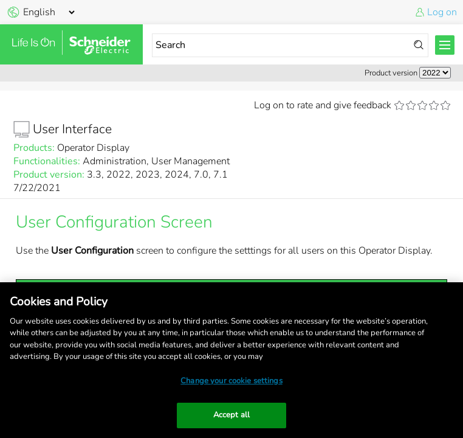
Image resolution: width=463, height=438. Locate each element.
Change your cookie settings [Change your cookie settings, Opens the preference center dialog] (231, 380)
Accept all (231, 414)
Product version (391, 73)
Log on (442, 12)
